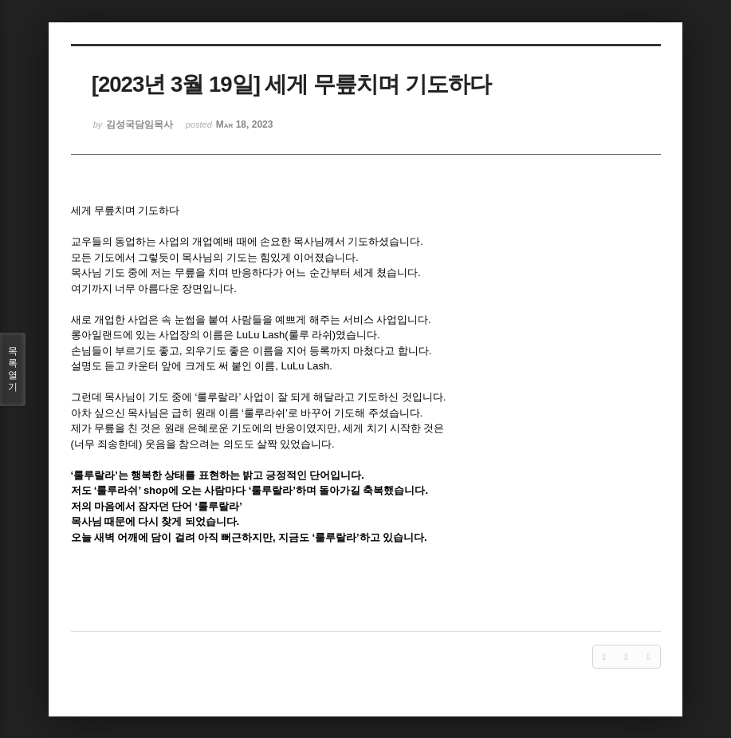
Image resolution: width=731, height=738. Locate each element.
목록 (13, 369)
